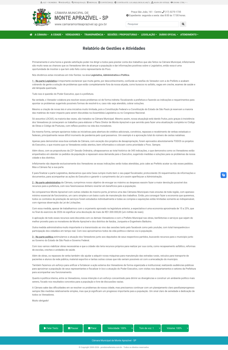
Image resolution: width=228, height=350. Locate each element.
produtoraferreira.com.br (111, 347)
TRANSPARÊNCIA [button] (93, 34)
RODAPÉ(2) (64, 2)
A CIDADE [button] (56, 34)
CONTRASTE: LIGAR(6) (126, 2)
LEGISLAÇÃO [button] (148, 34)
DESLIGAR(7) (144, 2)
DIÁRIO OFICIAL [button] (167, 34)
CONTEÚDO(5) (105, 2)
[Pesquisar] (152, 24)
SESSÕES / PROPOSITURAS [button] (122, 34)
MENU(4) (92, 2)
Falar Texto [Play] (51, 328)
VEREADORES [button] (72, 34)
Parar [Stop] (92, 328)
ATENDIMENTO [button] (188, 34)
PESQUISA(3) (79, 2)
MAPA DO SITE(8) (160, 2)
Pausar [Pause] (73, 328)
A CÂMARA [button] (41, 34)
